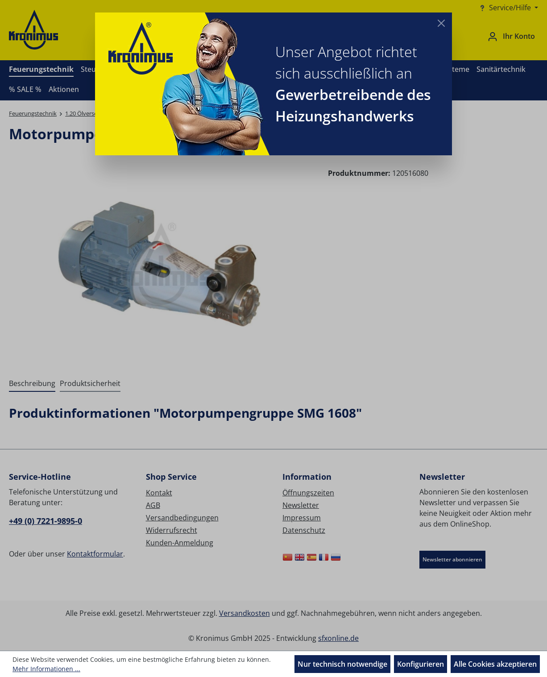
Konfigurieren (420, 664)
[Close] (441, 23)
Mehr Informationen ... (46, 669)
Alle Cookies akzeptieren (495, 664)
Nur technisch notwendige (342, 664)
